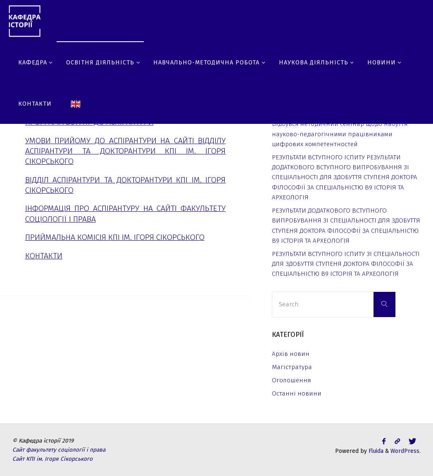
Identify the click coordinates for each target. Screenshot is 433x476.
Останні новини (296, 393)
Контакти (43, 255)
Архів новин (290, 354)
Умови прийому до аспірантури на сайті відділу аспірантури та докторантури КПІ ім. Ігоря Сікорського (125, 151)
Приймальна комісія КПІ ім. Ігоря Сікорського (115, 237)
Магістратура (292, 367)
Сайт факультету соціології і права (58, 449)
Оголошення (291, 380)
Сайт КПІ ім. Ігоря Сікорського (52, 458)
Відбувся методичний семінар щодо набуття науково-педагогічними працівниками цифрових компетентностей (340, 134)
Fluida (375, 451)
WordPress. (405, 451)
